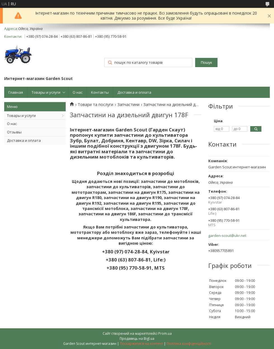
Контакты (100, 92)
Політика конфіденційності (189, 343)
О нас (77, 92)
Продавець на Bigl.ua (137, 338)
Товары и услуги (46, 92)
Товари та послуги (95, 104)
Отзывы (14, 132)
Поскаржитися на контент (141, 343)
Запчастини (128, 104)
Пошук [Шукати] (206, 62)
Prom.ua (165, 333)
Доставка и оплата (134, 92)
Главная (15, 92)
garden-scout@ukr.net (227, 235)
